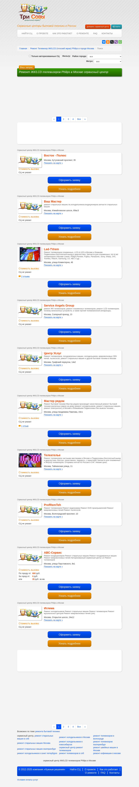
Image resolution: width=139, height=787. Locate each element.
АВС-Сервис (53, 552)
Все (79, 119)
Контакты (107, 33)
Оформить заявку (69, 180)
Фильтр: (65, 56)
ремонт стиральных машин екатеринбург (36, 749)
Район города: (79, 56)
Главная (23, 48)
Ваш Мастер (52, 201)
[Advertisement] (47, 97)
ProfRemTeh (52, 504)
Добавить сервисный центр (98, 27)
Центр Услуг (52, 353)
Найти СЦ (27, 33)
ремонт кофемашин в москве (107, 753)
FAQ (95, 33)
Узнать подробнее (69, 189)
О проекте (42, 33)
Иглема (49, 608)
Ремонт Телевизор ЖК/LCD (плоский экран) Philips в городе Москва (62, 48)
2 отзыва (25, 276)
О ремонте (83, 33)
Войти (116, 27)
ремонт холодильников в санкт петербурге (37, 753)
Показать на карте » (53, 163)
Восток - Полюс (55, 155)
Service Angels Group (59, 305)
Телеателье (52, 455)
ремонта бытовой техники (47, 731)
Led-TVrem (51, 249)
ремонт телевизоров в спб (71, 753)
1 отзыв (24, 426)
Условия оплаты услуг (27, 780)
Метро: (89, 61)
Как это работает (62, 33)
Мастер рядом (54, 401)
